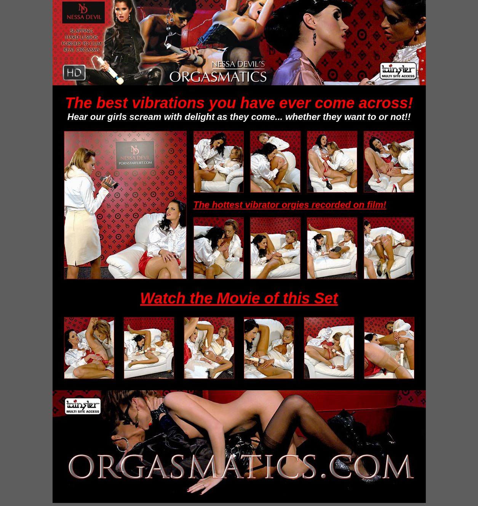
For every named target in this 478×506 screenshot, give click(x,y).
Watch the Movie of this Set (239, 298)
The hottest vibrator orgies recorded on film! (290, 205)
